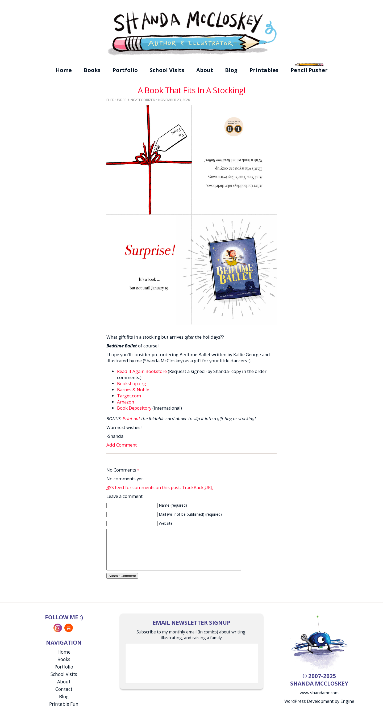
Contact (63, 697)
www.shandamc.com (319, 701)
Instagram (57, 636)
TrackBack (197, 487)
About (204, 70)
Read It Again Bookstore (142, 371)
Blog (231, 70)
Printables (263, 70)
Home (64, 70)
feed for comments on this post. (143, 487)
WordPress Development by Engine (319, 709)
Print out (131, 418)
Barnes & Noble (133, 389)
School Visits (167, 70)
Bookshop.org (131, 383)
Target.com (129, 396)
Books (92, 70)
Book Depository (134, 408)
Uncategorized (141, 100)
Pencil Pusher (309, 70)
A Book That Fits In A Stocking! (191, 90)
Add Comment (121, 445)
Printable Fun (63, 712)
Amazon (125, 402)
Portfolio (125, 70)
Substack (68, 636)
